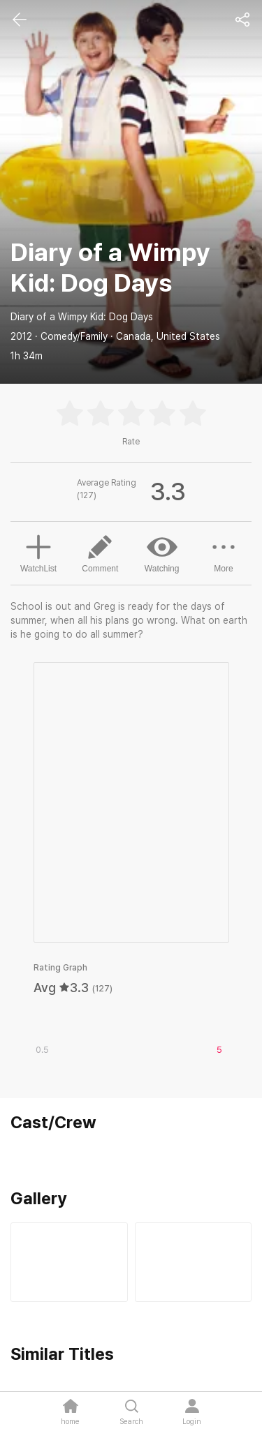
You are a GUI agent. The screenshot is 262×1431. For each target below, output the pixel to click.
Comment (100, 553)
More (223, 553)
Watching (162, 553)
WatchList (38, 552)
